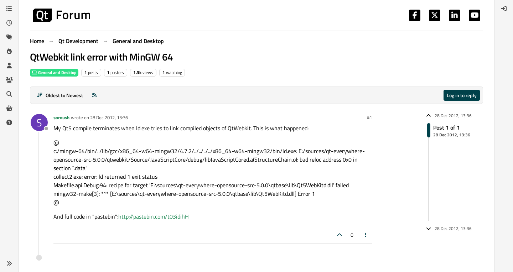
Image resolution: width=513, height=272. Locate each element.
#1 (369, 117)
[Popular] (9, 51)
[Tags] (9, 37)
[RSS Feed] (94, 95)
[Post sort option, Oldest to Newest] (59, 95)
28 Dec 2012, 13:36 (109, 117)
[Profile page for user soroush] (39, 122)
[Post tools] (365, 234)
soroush (61, 117)
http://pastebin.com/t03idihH (153, 216)
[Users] (9, 65)
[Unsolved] (9, 122)
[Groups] (9, 79)
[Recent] (9, 22)
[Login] (503, 8)
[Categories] (9, 8)
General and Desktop (54, 72)
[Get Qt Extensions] (9, 108)
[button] (9, 263)
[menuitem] (503, 8)
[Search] (9, 94)
